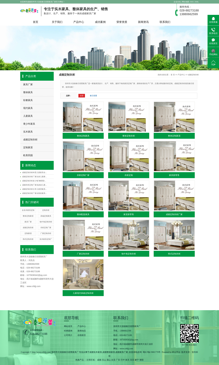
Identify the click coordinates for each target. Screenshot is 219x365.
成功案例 (100, 22)
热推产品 (79, 360)
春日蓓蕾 (93, 96)
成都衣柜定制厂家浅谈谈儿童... (34, 185)
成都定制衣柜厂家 (174, 214)
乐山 (104, 360)
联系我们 (165, 22)
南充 (127, 360)
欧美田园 (28, 155)
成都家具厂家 (121, 352)
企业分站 (177, 2)
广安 (118, 360)
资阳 (141, 360)
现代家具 (28, 108)
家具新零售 (174, 175)
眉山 (109, 360)
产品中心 (78, 22)
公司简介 (68, 335)
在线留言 (82, 335)
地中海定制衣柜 (46, 222)
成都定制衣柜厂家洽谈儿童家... (34, 177)
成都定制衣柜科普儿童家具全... (34, 172)
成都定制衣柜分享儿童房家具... (34, 189)
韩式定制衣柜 (28, 239)
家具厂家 (28, 84)
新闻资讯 (143, 22)
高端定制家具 (45, 216)
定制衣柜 (45, 210)
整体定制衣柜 (128, 136)
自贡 (113, 360)
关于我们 (57, 22)
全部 (81, 96)
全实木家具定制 (28, 210)
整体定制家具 (83, 136)
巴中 (123, 360)
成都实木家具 (95, 352)
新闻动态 (82, 331)
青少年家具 (29, 124)
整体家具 (28, 92)
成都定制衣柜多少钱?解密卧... (34, 181)
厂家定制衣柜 (45, 233)
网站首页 (68, 326)
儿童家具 (28, 116)
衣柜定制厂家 (45, 228)
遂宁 (137, 360)
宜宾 (132, 360)
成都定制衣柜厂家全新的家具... (34, 193)
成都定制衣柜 (30, 139)
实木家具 (28, 131)
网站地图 (186, 2)
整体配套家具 (83, 214)
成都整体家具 (109, 352)
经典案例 (68, 331)
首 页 (173, 75)
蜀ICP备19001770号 (152, 352)
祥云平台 (176, 352)
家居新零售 (128, 214)
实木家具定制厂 (46, 239)
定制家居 (28, 147)
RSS (192, 2)
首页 (35, 22)
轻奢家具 (28, 100)
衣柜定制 (129, 175)
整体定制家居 (28, 216)
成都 (99, 360)
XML (197, 2)
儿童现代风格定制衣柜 (83, 293)
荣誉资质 (121, 22)
